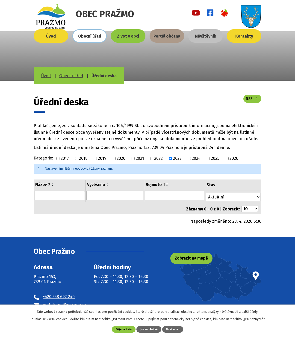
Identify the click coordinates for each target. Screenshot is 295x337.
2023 (177, 158)
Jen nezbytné (149, 329)
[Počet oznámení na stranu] (249, 206)
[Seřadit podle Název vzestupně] (52, 184)
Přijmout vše (122, 329)
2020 (121, 158)
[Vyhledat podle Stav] (233, 195)
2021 (140, 158)
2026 (234, 158)
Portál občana (166, 36)
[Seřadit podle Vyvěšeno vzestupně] (107, 184)
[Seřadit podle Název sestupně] (52, 185)
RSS (251, 100)
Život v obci (128, 36)
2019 (102, 158)
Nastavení (174, 329)
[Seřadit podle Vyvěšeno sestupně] (107, 185)
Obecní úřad (89, 36)
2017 (65, 158)
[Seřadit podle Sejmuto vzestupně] (167, 184)
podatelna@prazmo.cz (64, 301)
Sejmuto (155, 184)
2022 (158, 158)
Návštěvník (205, 36)
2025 (215, 158)
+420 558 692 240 (59, 293)
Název (42, 184)
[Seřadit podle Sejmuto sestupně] (167, 185)
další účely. (250, 311)
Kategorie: (43, 158)
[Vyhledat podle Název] (60, 195)
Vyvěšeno (96, 184)
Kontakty (244, 36)
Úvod (51, 36)
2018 (83, 158)
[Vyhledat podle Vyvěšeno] (115, 195)
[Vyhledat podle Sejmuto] (175, 195)
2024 (196, 158)
